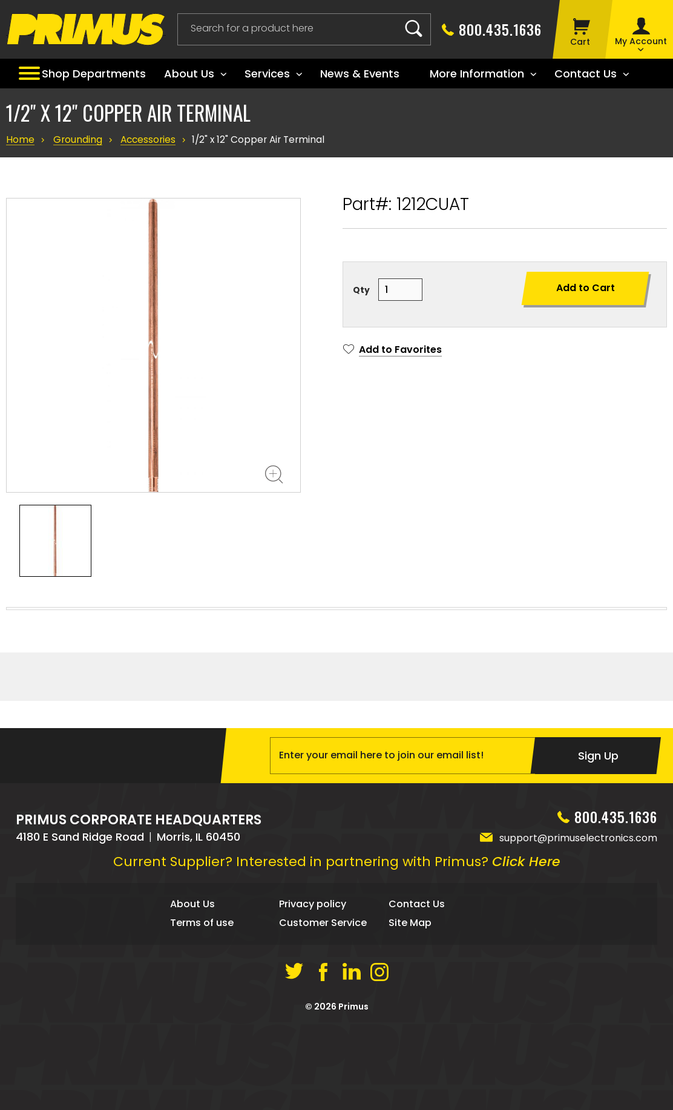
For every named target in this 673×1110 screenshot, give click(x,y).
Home (19, 139)
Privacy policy (312, 1013)
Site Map (410, 1032)
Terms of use (202, 1032)
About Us (192, 1013)
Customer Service (323, 1032)
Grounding (75, 139)
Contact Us (417, 1013)
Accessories (144, 139)
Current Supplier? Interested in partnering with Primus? (336, 971)
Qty (361, 290)
